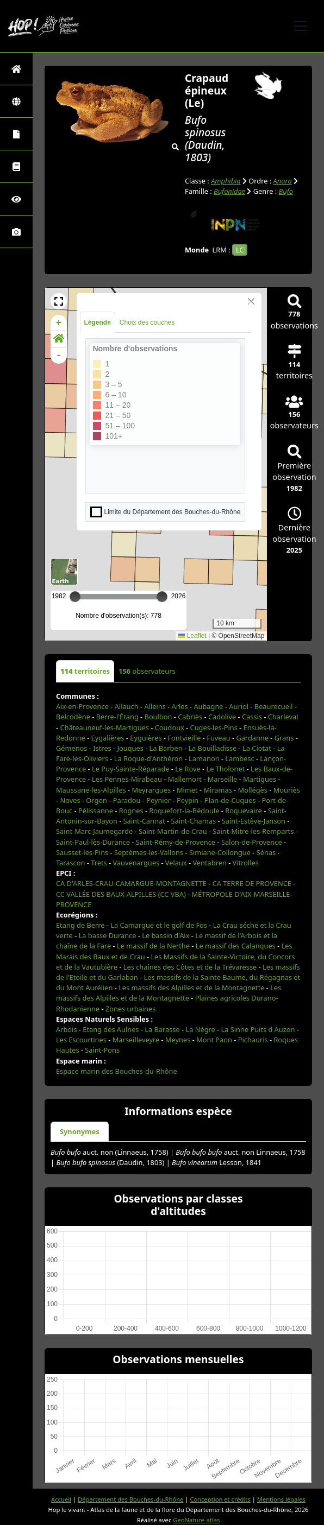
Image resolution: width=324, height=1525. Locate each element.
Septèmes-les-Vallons (148, 852)
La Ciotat (256, 748)
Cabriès (190, 717)
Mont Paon (214, 1040)
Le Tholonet (225, 769)
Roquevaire (243, 810)
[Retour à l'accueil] (16, 69)
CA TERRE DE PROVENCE (252, 883)
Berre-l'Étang (117, 717)
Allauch (127, 706)
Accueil (61, 1499)
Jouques (130, 748)
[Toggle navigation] (300, 26)
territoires (85, 671)
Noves (70, 800)
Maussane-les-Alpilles (91, 790)
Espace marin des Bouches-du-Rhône (116, 1071)
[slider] (162, 596)
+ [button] (59, 323)
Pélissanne (95, 810)
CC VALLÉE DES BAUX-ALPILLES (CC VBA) (121, 894)
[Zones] (16, 101)
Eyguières (145, 738)
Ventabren (209, 863)
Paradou (127, 800)
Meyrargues (151, 790)
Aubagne (208, 706)
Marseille (223, 779)
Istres (102, 748)
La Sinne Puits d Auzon (258, 1029)
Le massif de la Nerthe (153, 946)
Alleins (154, 706)
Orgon (96, 800)
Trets (99, 863)
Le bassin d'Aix (165, 935)
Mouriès (286, 790)
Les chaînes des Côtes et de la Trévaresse (190, 967)
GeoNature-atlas (196, 1520)
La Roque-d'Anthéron (148, 758)
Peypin (187, 800)
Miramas (217, 790)
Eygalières (107, 738)
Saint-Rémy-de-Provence (175, 842)
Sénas (266, 852)
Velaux (176, 863)
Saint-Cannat (144, 821)
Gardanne (252, 738)
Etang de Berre (80, 925)
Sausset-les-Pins (82, 852)
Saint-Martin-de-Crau (173, 831)
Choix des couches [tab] (147, 322)
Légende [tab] (97, 322)
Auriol (238, 706)
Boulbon (158, 717)
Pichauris (253, 1040)
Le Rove (187, 769)
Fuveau (218, 738)
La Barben (166, 748)
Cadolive (222, 717)
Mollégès (252, 790)
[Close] (251, 301)
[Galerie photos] (16, 232)
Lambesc (239, 758)
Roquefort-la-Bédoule (184, 810)
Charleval (283, 717)
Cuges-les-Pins (214, 727)
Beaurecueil (273, 706)
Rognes (131, 810)
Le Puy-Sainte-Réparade (130, 769)
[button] (59, 301)
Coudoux (169, 727)
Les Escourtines (81, 1040)
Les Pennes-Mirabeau (127, 779)
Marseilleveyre (136, 1040)
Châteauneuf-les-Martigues (104, 727)
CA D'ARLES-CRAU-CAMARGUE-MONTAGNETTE (131, 883)
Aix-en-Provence (82, 706)
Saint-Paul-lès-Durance (93, 842)
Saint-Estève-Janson (253, 821)
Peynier (158, 800)
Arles (179, 706)
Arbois (66, 1029)
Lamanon (204, 758)
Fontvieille (184, 738)
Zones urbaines (130, 1009)
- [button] (59, 355)
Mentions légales (281, 1499)
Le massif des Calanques (236, 946)
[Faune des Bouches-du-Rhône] (16, 166)
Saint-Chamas (193, 821)
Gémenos (72, 748)
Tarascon (70, 863)
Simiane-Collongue (220, 852)
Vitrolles (246, 863)
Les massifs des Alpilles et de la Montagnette (191, 987)
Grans (284, 738)
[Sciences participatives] (16, 199)
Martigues (259, 779)
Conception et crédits (220, 1499)
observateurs (147, 671)
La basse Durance (107, 935)
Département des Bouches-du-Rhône (130, 1499)
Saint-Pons (102, 1050)
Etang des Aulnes (111, 1029)
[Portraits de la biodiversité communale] (16, 134)
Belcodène (73, 717)
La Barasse (162, 1029)
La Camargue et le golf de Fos (158, 925)
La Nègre (200, 1029)
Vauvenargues (136, 863)
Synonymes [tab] (79, 1131)
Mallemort (185, 779)
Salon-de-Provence (251, 842)
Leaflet (192, 636)
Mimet (187, 790)
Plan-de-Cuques (230, 800)
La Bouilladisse (212, 748)
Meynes (177, 1040)
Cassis (252, 717)
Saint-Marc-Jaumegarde (94, 831)
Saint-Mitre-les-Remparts (253, 831)
